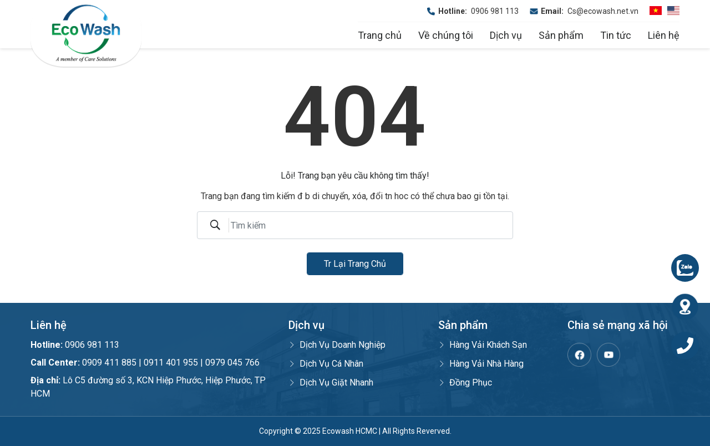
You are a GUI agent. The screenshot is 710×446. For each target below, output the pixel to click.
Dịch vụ (506, 35)
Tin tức (615, 35)
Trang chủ (380, 35)
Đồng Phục (465, 382)
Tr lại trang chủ (355, 264)
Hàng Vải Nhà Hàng (481, 363)
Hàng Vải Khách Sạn (482, 344)
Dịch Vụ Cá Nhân (325, 363)
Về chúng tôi (445, 35)
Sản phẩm (561, 35)
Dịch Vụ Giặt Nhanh (330, 382)
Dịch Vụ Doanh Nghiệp (337, 344)
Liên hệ (663, 35)
